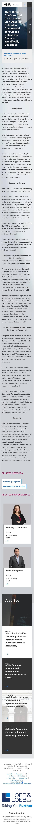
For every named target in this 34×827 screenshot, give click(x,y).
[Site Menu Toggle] (29, 4)
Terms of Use (23, 778)
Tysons (19, 768)
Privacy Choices (17, 782)
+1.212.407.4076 (11, 578)
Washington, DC (22, 766)
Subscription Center (17, 780)
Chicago (27, 764)
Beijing (27, 768)
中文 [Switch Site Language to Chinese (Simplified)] (17, 4)
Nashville (10, 766)
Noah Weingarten (14, 570)
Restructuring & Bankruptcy (14, 486)
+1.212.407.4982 (11, 535)
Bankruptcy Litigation (11, 481)
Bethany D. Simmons (11, 53)
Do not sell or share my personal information (17, 783)
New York (18, 764)
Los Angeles (7, 764)
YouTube (11, 776)
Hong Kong (17, 770)
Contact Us (21, 776)
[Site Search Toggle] (24, 4)
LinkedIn (9, 774)
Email (8, 537)
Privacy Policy (11, 778)
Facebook (19, 774)
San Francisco (8, 768)
